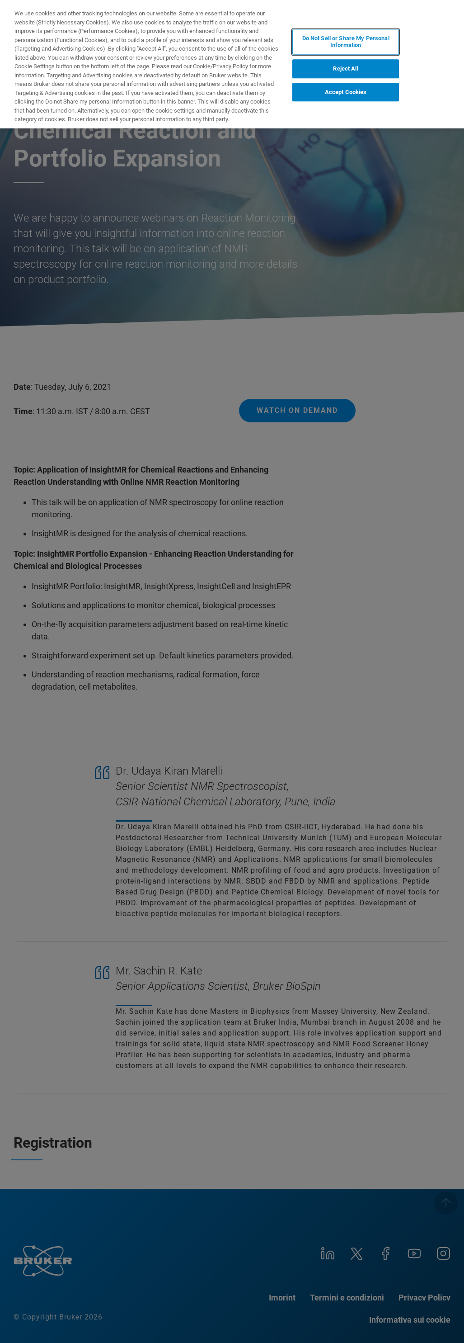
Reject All (345, 68)
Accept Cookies (346, 92)
